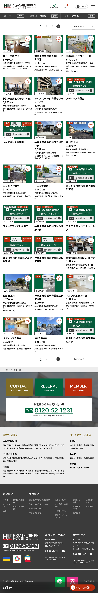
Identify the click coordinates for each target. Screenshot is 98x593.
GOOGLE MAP (52, 551)
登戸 (15, 461)
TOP (8, 370)
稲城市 (79, 467)
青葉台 (19, 448)
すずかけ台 (48, 448)
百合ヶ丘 (42, 458)
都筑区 (79, 458)
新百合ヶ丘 (32, 458)
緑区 (92, 458)
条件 (66, 16)
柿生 (25, 458)
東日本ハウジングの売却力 (39, 500)
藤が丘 (12, 448)
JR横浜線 (29, 470)
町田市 (72, 467)
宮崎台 (24, 445)
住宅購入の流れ (18, 501)
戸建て (5, 500)
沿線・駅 (33, 16)
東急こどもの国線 (52, 470)
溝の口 (10, 445)
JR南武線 (20, 470)
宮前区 (86, 445)
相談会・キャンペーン (61, 516)
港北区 (86, 458)
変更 (20, 16)
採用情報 (76, 513)
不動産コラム (60, 510)
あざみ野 (55, 445)
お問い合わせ (76, 500)
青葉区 (72, 458)
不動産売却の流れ (36, 508)
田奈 (25, 448)
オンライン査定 (35, 513)
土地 (5, 511)
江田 (62, 445)
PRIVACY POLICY (89, 581)
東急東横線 (39, 470)
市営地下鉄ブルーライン (32, 473)
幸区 (82, 448)
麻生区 (72, 445)
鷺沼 (37, 445)
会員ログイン (89, 500)
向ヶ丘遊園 (7, 461)
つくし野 (38, 448)
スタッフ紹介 (60, 499)
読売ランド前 (52, 458)
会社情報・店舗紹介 (61, 505)
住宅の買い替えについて (39, 504)
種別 (5, 16)
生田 (61, 458)
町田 (5, 458)
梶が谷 (17, 445)
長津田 (31, 448)
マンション (6, 505)
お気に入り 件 (81, 587)
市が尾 (5, 448)
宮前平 (31, 445)
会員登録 (89, 506)
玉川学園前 (12, 458)
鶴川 (20, 458)
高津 (5, 445)
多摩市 (86, 467)
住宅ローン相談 (18, 507)
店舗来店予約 (76, 507)
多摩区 (79, 445)
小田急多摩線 (48, 473)
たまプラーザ (45, 445)
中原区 (76, 448)
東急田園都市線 (9, 470)
